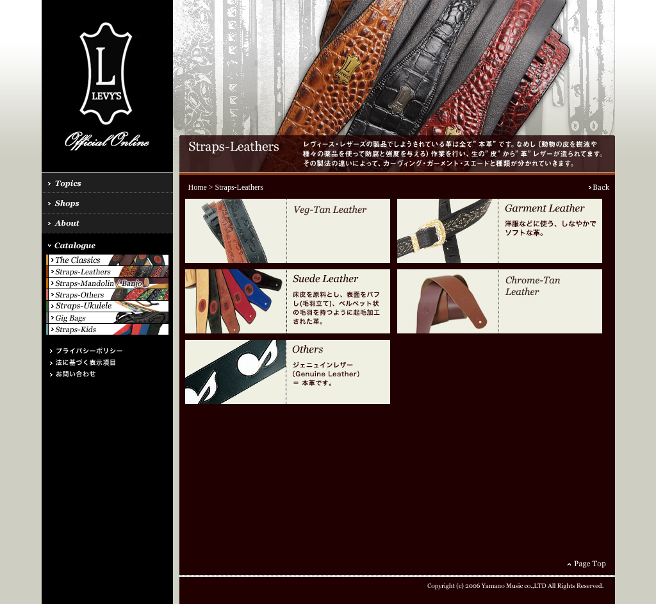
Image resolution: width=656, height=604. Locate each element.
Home (197, 187)
